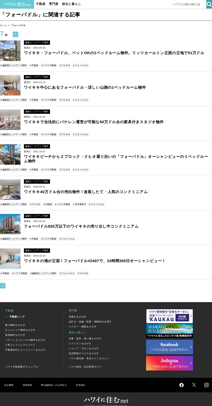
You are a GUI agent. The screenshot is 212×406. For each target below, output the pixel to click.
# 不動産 (34, 65)
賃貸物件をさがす (15, 330)
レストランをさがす (80, 339)
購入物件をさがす (15, 321)
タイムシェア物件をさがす (20, 325)
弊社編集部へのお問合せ (57, 380)
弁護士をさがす (78, 312)
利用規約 (86, 380)
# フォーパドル (79, 65)
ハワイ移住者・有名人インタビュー (89, 354)
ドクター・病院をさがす (83, 322)
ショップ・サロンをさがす (84, 344)
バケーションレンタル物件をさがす (25, 335)
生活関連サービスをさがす (84, 349)
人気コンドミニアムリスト (20, 340)
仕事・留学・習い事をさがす (85, 334)
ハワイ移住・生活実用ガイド (85, 362)
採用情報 (28, 380)
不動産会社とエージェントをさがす (25, 345)
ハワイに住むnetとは (188, 4)
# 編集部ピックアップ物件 (14, 65)
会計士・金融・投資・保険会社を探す (90, 317)
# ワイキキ (63, 65)
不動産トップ (17, 312)
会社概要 (9, 380)
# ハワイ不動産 (48, 65)
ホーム (3, 25)
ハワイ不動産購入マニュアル (21, 362)
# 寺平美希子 (78, 202)
